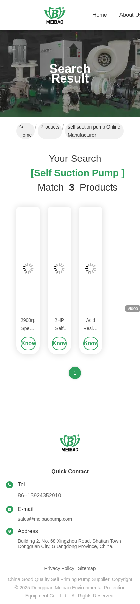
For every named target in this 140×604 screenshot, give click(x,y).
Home (99, 15)
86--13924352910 (39, 495)
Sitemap (87, 568)
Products (49, 127)
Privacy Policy (59, 568)
